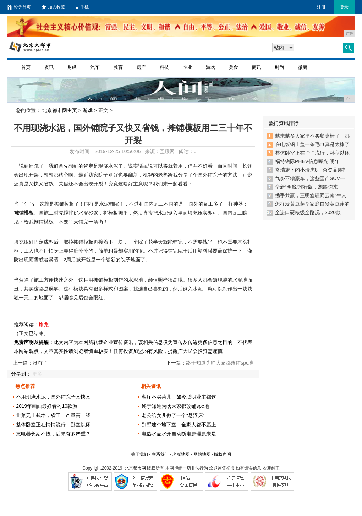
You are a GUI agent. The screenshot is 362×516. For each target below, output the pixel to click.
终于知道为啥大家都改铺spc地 (175, 406)
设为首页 (19, 7)
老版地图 (181, 454)
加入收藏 (53, 7)
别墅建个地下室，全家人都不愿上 (179, 424)
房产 (141, 67)
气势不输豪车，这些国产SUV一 (310, 178)
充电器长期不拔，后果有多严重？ (53, 434)
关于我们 (139, 454)
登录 (344, 7)
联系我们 (160, 454)
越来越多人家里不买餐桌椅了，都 (312, 136)
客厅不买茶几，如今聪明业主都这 (179, 397)
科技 (164, 67)
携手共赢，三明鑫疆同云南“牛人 (310, 195)
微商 (302, 67)
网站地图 (201, 454)
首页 (26, 67)
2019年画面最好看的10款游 (46, 406)
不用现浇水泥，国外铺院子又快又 (53, 397)
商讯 (256, 67)
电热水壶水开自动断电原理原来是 (179, 434)
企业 (187, 67)
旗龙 (44, 324)
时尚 (279, 67)
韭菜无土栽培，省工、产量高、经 (53, 415)
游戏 (210, 67)
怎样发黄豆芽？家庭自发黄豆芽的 (312, 204)
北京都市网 (135, 468)
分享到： (21, 374)
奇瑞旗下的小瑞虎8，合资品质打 (311, 170)
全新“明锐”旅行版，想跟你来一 (309, 187)
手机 (82, 7)
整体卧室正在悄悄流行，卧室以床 (53, 424)
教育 (118, 67)
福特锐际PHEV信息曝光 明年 (307, 161)
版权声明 (222, 454)
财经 (72, 67)
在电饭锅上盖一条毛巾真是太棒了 (312, 144)
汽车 (95, 67)
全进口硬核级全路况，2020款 (308, 212)
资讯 (49, 67)
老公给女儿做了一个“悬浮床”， (175, 415)
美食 (233, 67)
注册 (321, 7)
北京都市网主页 (59, 110)
